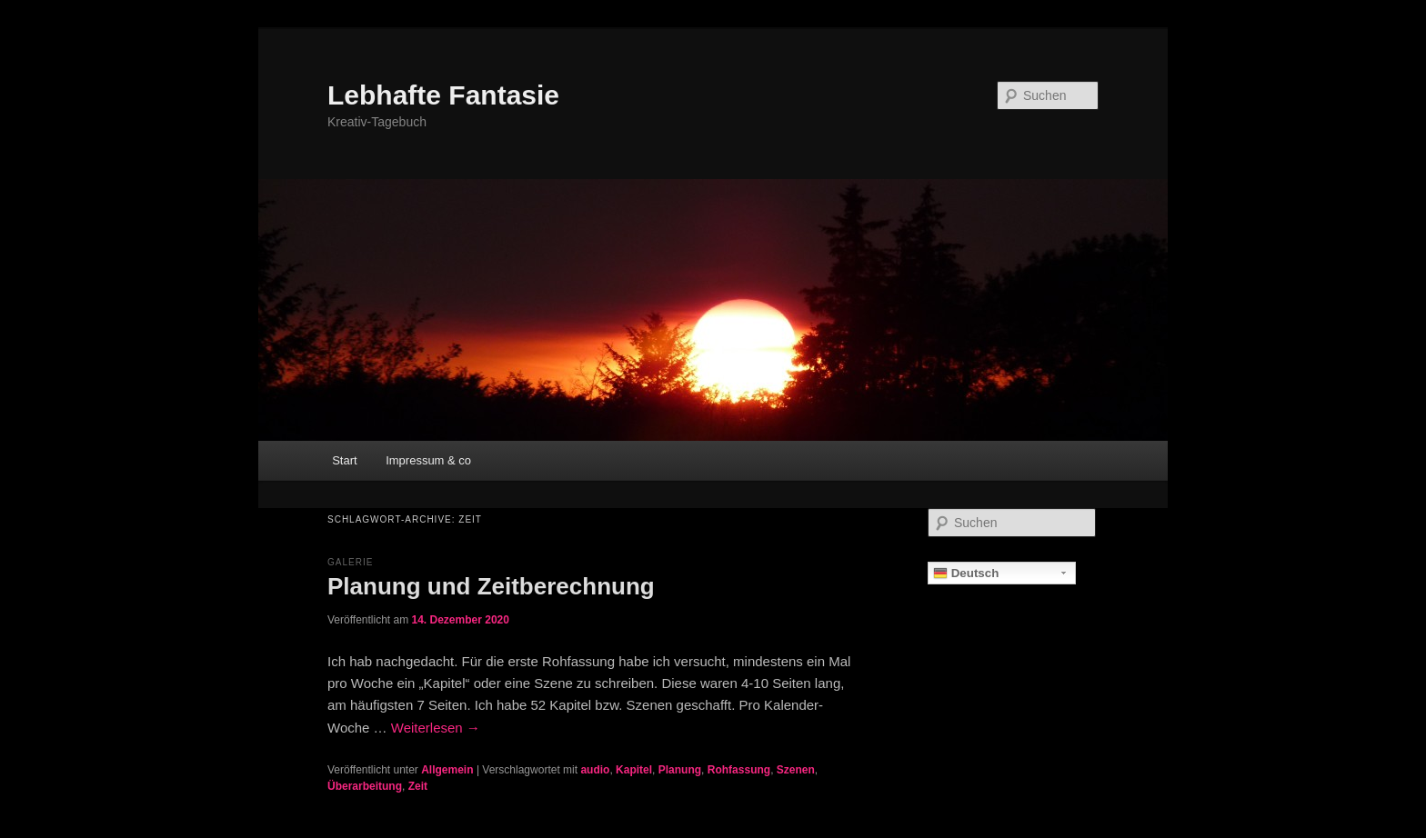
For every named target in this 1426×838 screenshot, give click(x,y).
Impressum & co (428, 460)
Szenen (796, 769)
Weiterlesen (435, 727)
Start (344, 460)
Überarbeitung (364, 786)
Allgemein (447, 769)
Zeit (417, 786)
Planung (679, 769)
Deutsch (966, 573)
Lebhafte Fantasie (443, 95)
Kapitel (634, 769)
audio (594, 769)
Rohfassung (739, 769)
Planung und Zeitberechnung (491, 586)
